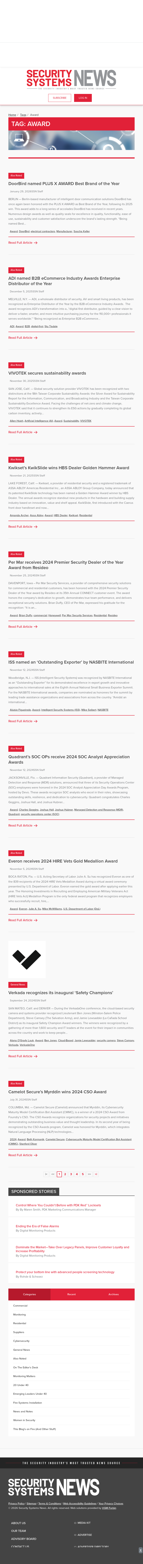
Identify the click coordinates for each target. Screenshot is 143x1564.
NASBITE (103, 709)
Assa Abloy (36, 515)
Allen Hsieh (16, 420)
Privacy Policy (16, 1503)
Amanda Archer (19, 515)
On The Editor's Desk (25, 1367)
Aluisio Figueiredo (20, 709)
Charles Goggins (29, 809)
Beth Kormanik (35, 1139)
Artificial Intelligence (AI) (39, 420)
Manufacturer (64, 231)
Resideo (112, 615)
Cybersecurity (21, 1341)
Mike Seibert (88, 709)
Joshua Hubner (64, 809)
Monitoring (19, 1314)
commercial (40, 615)
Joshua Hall (47, 809)
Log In (83, 97)
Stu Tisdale (51, 326)
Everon (23, 908)
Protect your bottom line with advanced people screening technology (65, 1272)
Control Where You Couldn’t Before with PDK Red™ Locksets (58, 1205)
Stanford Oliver (28, 1143)
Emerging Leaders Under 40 (30, 1393)
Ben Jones (50, 1040)
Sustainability (71, 420)
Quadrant (14, 814)
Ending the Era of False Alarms (37, 1226)
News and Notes (23, 1411)
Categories (29, 1294)
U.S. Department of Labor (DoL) (81, 908)
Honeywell (54, 615)
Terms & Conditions (49, 1503)
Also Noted (16, 175)
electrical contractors (43, 231)
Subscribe (59, 97)
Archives (114, 1294)
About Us (18, 1523)
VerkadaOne (27, 1045)
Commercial (20, 1305)
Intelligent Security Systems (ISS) (60, 709)
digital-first (37, 326)
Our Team (18, 1531)
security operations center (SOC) (40, 814)
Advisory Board (23, 1539)
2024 (13, 1139)
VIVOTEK (85, 420)
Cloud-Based (65, 1040)
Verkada (13, 1045)
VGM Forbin (109, 1508)
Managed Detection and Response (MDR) (98, 809)
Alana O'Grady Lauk (22, 1040)
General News (18, 985)
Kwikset (73, 515)
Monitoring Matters (24, 1376)
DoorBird (24, 231)
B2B (27, 326)
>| (96, 1174)
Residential (85, 515)
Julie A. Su (34, 908)
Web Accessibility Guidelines (79, 1503)
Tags (23, 115)
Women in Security (24, 1420)
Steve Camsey (125, 1040)
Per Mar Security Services (77, 615)
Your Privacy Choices (110, 1503)
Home (12, 115)
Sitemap (31, 1503)
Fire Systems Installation (27, 1402)
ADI (12, 326)
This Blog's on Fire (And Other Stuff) (34, 1429)
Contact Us (20, 1547)
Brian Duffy (25, 615)
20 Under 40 (20, 1385)
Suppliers (18, 1332)
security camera (106, 1040)
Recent (71, 1294)
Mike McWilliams (52, 908)
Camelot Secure (55, 1139)
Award (14, 231)
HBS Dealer (61, 515)
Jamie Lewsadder (85, 1040)
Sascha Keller (82, 231)
